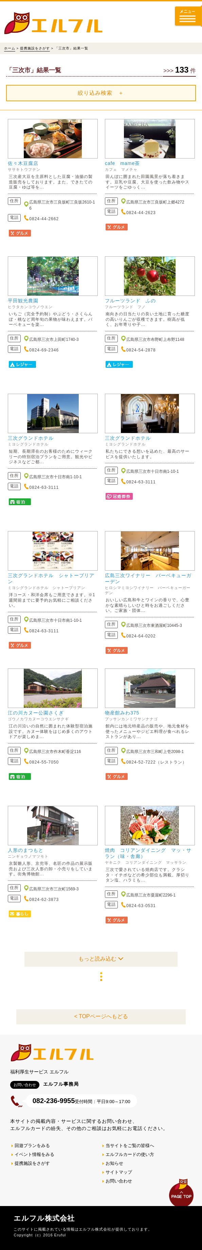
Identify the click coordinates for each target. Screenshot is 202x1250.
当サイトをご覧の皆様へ (130, 1145)
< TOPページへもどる (101, 1016)
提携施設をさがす (35, 48)
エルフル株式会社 (44, 1218)
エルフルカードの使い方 (130, 1154)
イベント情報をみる (34, 1154)
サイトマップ (119, 1172)
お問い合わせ (119, 1181)
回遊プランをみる (32, 1145)
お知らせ (114, 1163)
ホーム (9, 48)
